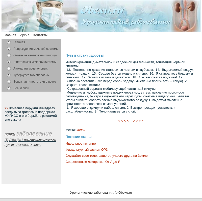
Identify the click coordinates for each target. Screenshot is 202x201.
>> (7, 108)
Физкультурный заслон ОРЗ (86, 149)
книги (81, 130)
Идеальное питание (80, 143)
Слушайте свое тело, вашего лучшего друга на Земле (106, 156)
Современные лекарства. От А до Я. (93, 162)
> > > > (138, 121)
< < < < (123, 121)
